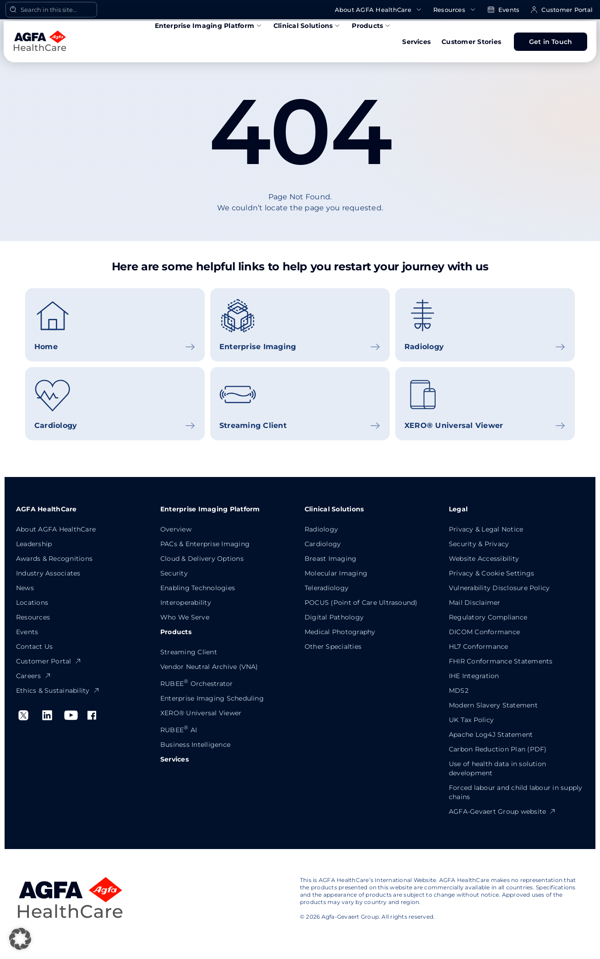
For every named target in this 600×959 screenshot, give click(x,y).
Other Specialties (333, 646)
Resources (454, 10)
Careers (33, 676)
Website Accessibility (484, 558)
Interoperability (185, 602)
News (25, 588)
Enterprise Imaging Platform (208, 26)
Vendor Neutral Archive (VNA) (209, 667)
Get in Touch (551, 42)
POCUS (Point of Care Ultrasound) (361, 602)
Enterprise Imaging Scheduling (212, 698)
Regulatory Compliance (488, 617)
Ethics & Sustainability (58, 690)
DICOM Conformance (484, 632)
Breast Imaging (330, 558)
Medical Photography (340, 632)
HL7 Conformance (478, 646)
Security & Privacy (479, 544)
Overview (175, 529)
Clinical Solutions (307, 26)
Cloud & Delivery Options (202, 558)
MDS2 (459, 690)
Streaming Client (188, 652)
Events (503, 10)
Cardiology (323, 544)
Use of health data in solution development (497, 768)
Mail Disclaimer (475, 602)
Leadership (34, 544)
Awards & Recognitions (54, 558)
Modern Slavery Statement (493, 705)
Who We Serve (184, 617)
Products (371, 26)
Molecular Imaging (336, 573)
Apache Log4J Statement (491, 734)
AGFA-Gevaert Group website (502, 811)
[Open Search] (51, 9)
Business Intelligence (195, 744)
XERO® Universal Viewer (200, 713)
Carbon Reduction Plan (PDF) (497, 749)
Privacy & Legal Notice (486, 529)
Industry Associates (48, 573)
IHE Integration (474, 676)
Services (416, 42)
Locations (32, 602)
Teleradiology (327, 588)
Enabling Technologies (197, 588)
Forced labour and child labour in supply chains (516, 792)
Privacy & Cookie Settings (491, 573)
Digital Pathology (334, 617)
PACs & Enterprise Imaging (205, 544)
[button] (20, 939)
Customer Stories (471, 42)
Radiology (321, 529)
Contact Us (34, 646)
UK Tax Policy (471, 720)
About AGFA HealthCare (378, 10)
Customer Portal (561, 10)
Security (174, 573)
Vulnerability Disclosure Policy (499, 588)
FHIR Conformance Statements (500, 661)
